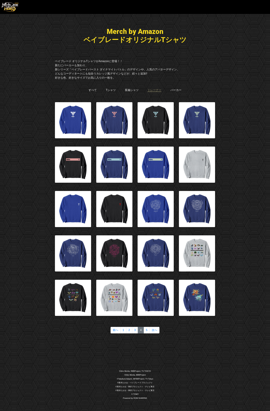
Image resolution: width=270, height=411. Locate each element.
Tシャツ (111, 90)
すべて (93, 90)
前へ (115, 330)
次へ (154, 330)
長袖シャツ (132, 90)
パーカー (175, 90)
